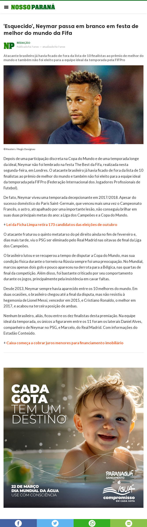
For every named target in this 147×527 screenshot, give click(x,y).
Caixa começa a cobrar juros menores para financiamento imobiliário (64, 343)
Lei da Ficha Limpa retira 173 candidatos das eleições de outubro (61, 224)
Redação (23, 42)
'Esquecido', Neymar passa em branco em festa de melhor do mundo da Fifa (71, 29)
